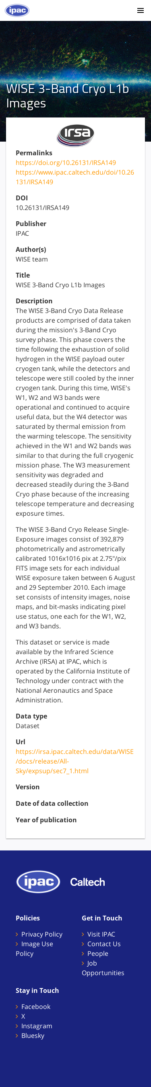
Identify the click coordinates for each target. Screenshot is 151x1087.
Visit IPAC (101, 934)
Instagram (36, 1025)
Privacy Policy (41, 934)
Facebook (35, 1006)
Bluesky (32, 1035)
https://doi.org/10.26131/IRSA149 (66, 162)
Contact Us (104, 943)
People (97, 953)
